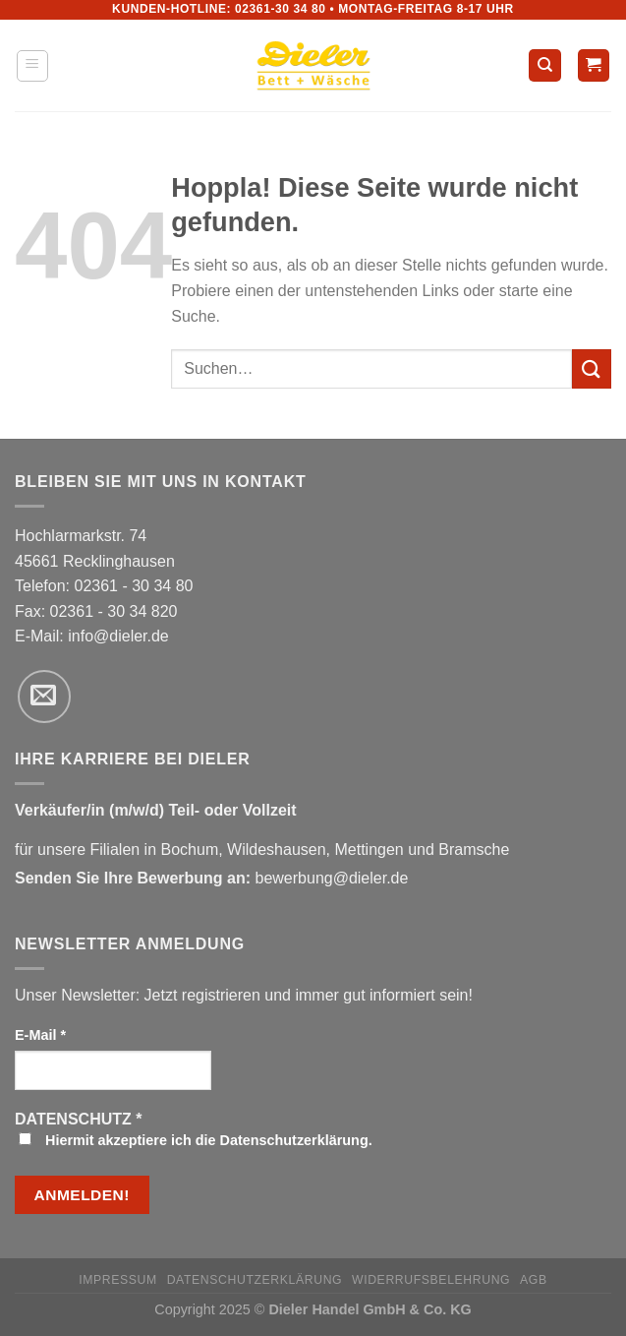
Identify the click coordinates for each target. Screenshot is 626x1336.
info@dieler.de (118, 636)
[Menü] (33, 66)
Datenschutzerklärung (255, 1280)
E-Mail (40, 1035)
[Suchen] (545, 65)
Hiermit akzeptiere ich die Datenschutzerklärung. (195, 1140)
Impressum (118, 1280)
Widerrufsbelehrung (431, 1280)
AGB (533, 1280)
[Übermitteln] (591, 368)
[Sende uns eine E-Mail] (44, 696)
